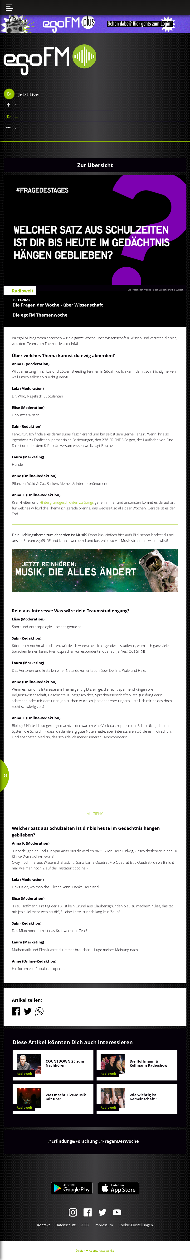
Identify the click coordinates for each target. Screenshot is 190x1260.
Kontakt (43, 1225)
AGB (85, 1225)
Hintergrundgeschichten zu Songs (66, 502)
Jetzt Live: (21, 94)
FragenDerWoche (120, 1141)
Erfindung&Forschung (74, 1141)
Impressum (103, 1225)
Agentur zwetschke (101, 1251)
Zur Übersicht (95, 165)
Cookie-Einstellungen (136, 1225)
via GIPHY (95, 813)
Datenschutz (65, 1225)
